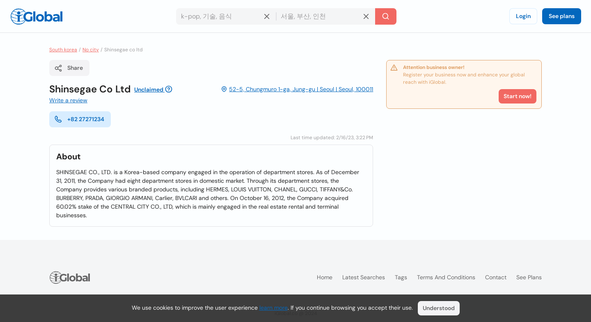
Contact (495, 277)
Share (68, 68)
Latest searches (363, 277)
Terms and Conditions (446, 277)
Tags (401, 277)
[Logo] (36, 16)
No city (90, 49)
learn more (273, 307)
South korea (63, 49)
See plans (562, 16)
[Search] (385, 16)
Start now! (517, 96)
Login (523, 16)
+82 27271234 (79, 119)
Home (324, 277)
